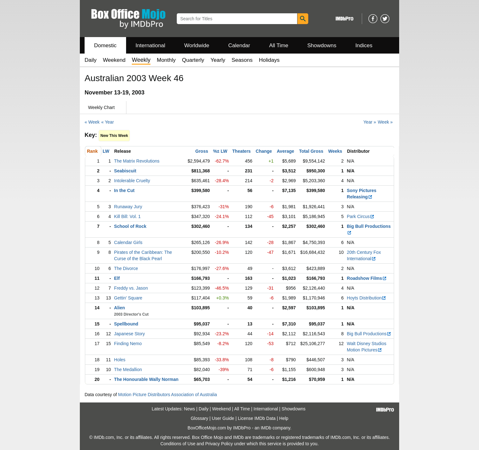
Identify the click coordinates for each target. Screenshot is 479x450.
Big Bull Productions (369, 333)
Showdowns (321, 45)
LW (106, 151)
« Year (107, 122)
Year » (369, 122)
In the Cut (124, 190)
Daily (91, 60)
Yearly (217, 60)
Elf (117, 278)
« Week (92, 122)
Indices (364, 45)
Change (264, 151)
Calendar (239, 45)
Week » (385, 122)
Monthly (166, 60)
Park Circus (360, 216)
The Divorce (126, 268)
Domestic (105, 45)
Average (285, 151)
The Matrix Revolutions (136, 161)
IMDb (266, 427)
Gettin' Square (128, 297)
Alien (119, 307)
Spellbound (126, 323)
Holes (119, 359)
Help (283, 418)
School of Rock (130, 226)
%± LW (220, 151)
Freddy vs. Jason (131, 288)
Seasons (242, 60)
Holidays (269, 60)
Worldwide (196, 45)
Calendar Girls (128, 242)
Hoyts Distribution (366, 297)
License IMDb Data (257, 418)
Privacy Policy (219, 443)
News (189, 408)
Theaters (241, 151)
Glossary (199, 418)
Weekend (114, 60)
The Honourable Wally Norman (146, 379)
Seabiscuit (125, 170)
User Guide (223, 418)
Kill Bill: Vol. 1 (127, 216)
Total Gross (311, 151)
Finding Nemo (128, 343)
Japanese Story (129, 333)
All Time (278, 45)
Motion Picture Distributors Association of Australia (167, 394)
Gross (201, 151)
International (150, 45)
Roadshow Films (367, 278)
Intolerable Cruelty (132, 180)
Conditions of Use (177, 443)
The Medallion (128, 369)
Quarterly (193, 60)
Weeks (335, 151)
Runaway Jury (128, 206)
